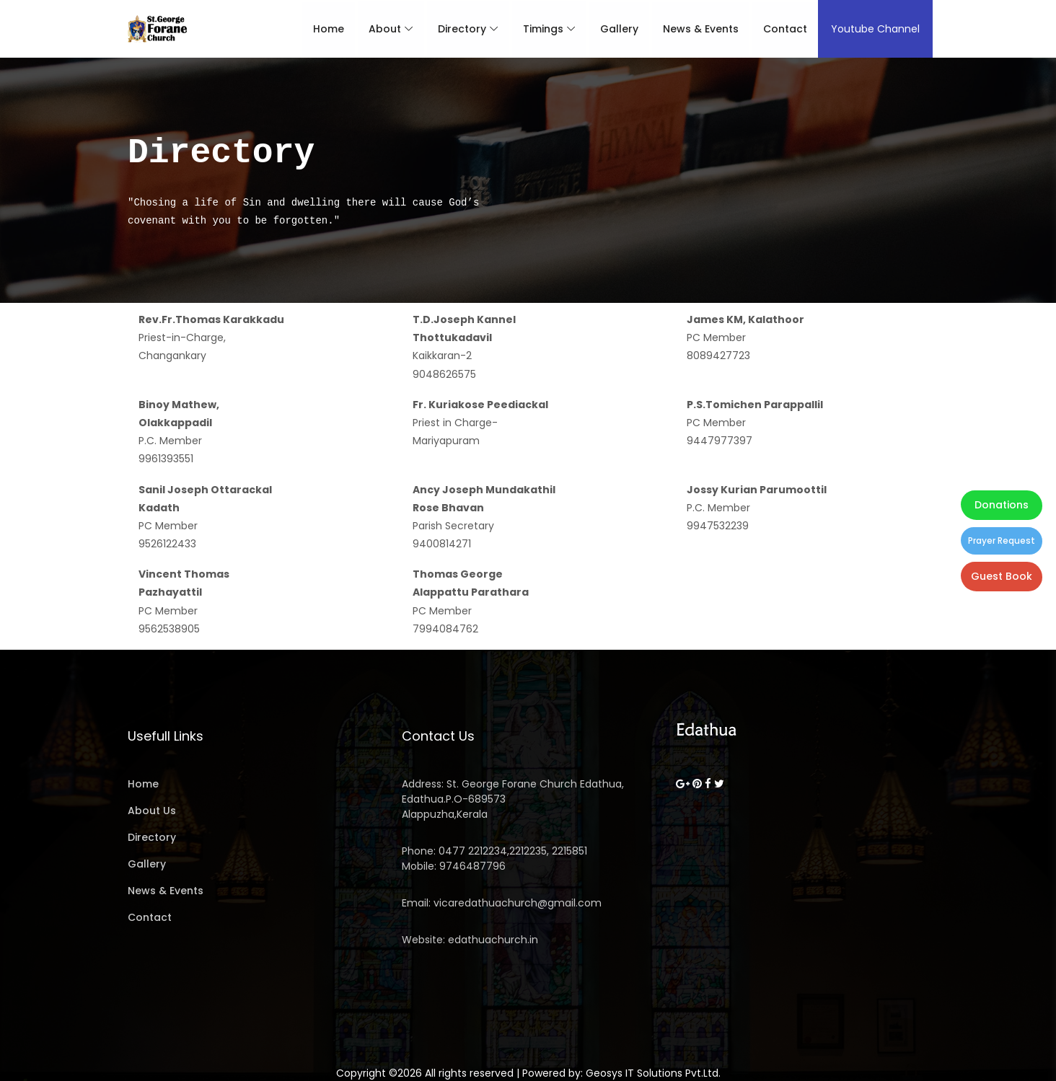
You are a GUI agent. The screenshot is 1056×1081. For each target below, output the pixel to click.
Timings (538, 29)
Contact (780, 29)
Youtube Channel (871, 29)
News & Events (696, 29)
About (380, 29)
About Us (152, 810)
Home (323, 29)
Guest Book (1001, 576)
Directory (457, 29)
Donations (1001, 505)
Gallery (614, 29)
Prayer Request (1001, 540)
